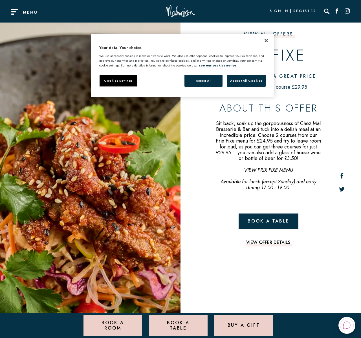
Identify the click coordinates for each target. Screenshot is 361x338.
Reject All (204, 80)
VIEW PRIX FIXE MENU (268, 170)
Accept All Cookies (246, 80)
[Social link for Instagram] (347, 11)
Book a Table (178, 325)
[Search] (327, 11)
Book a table (268, 221)
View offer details (268, 242)
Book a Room (113, 325)
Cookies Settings (118, 80)
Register (304, 11)
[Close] (266, 40)
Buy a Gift (244, 325)
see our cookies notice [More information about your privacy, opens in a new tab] (217, 65)
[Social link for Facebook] (337, 11)
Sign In (279, 11)
